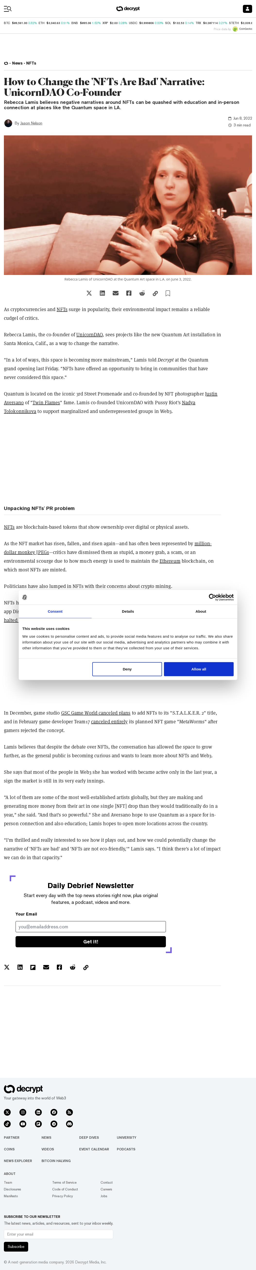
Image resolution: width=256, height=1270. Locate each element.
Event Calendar (94, 1149)
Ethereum (170, 561)
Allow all (198, 669)
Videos (48, 1149)
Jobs (104, 1196)
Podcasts (126, 1149)
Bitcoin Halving (56, 1161)
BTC (7, 23)
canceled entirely (109, 721)
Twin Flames (46, 402)
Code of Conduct (65, 1189)
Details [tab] (128, 611)
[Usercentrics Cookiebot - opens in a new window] (212, 597)
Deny (127, 669)
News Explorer (18, 1161)
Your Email (26, 914)
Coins (9, 1149)
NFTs (62, 309)
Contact (107, 1182)
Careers (106, 1189)
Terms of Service (64, 1182)
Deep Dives (89, 1137)
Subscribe (16, 1246)
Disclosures (12, 1189)
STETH (234, 23)
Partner (11, 1137)
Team (8, 1182)
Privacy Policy (62, 1196)
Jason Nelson (31, 123)
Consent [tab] (55, 611)
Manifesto (11, 1196)
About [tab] (201, 611)
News (46, 1137)
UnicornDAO (89, 334)
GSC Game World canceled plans (96, 713)
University (126, 1137)
